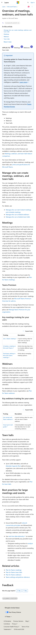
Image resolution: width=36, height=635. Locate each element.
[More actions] (32, 6)
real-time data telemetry (16, 536)
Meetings (6, 34)
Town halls (7, 39)
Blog (27, 621)
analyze (30, 543)
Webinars (6, 36)
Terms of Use (25, 626)
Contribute (7, 624)
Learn (3, 7)
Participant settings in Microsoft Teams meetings (9, 355)
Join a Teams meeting (9, 339)
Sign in (33, 2)
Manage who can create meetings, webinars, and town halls (17, 31)
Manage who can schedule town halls (18, 217)
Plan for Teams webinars (13, 575)
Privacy (14, 624)
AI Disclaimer (7, 621)
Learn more (23, 82)
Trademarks (7, 629)
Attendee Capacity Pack (13, 466)
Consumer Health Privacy (11, 626)
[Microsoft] (18, 2)
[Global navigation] (2, 2)
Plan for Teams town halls (14, 572)
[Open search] (28, 2)
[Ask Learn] (29, 6)
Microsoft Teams (12, 7)
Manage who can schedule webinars (17, 214)
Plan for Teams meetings (13, 570)
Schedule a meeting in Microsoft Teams (9, 347)
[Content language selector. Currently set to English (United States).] (12, 607)
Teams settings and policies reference (18, 577)
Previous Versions (18, 621)
